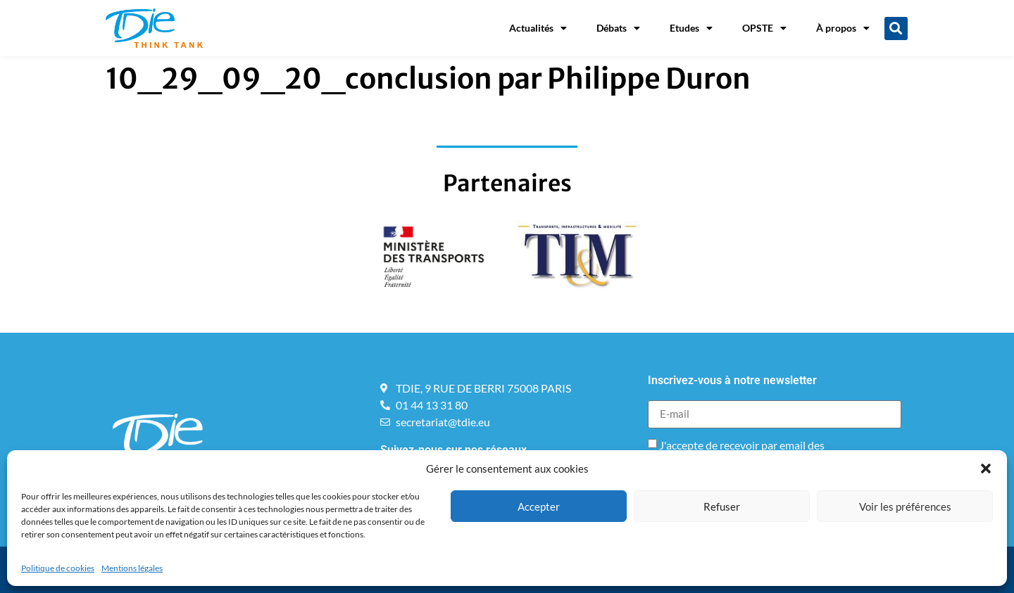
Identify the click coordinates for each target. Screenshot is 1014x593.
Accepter (539, 506)
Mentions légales (132, 568)
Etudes (691, 28)
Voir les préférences (905, 506)
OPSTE (764, 28)
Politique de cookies (57, 568)
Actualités (538, 28)
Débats (618, 28)
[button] (986, 468)
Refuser (721, 506)
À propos (843, 28)
